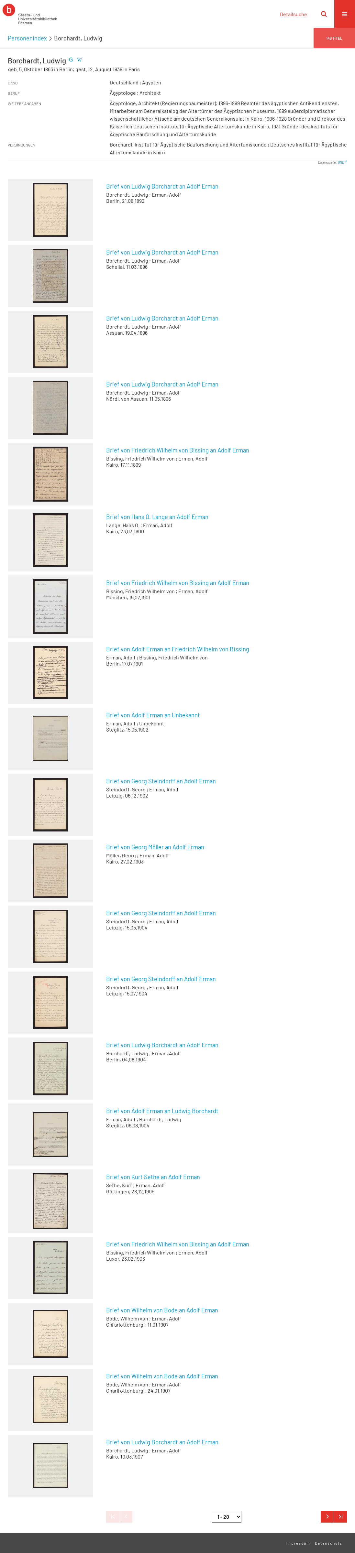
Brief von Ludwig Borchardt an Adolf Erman (162, 186)
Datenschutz (328, 1543)
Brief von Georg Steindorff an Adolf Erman (161, 781)
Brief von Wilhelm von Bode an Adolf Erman (162, 1310)
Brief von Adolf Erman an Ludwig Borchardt (162, 1110)
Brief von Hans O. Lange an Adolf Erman (157, 516)
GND (341, 162)
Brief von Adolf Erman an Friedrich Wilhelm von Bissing (177, 649)
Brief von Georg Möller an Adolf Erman (155, 847)
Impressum (298, 1543)
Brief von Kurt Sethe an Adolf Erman (153, 1176)
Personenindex (27, 38)
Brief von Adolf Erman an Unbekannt (153, 715)
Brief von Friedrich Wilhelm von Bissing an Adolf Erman (177, 450)
